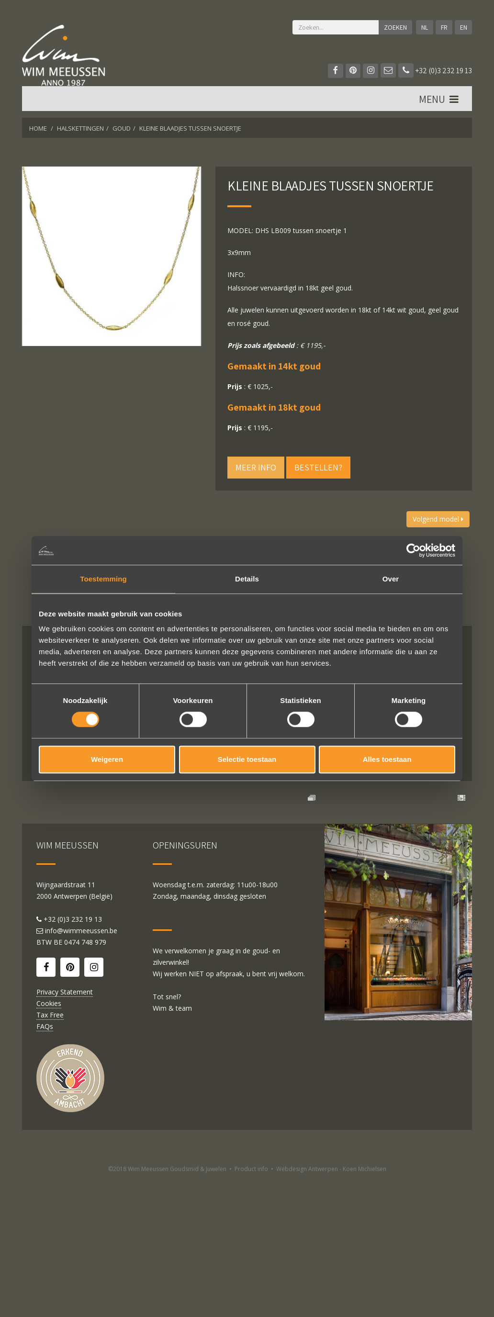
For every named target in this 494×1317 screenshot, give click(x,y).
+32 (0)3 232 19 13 (435, 71)
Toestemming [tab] (103, 579)
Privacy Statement (64, 1129)
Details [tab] (247, 579)
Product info (251, 1306)
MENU (439, 101)
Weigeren (107, 759)
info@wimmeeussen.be (81, 1067)
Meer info (256, 467)
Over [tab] (390, 579)
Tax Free (50, 1152)
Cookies (48, 1140)
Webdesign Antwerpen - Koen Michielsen (331, 1306)
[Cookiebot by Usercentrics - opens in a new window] (413, 550)
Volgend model (438, 519)
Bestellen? (318, 467)
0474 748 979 (85, 1079)
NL (424, 27)
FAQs (44, 1163)
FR (443, 27)
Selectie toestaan (247, 759)
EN (463, 27)
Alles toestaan (387, 759)
